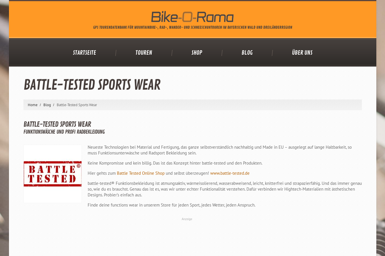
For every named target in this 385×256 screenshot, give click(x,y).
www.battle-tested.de (230, 173)
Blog (247, 53)
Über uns (302, 53)
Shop (196, 53)
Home (33, 104)
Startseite (84, 53)
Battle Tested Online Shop (141, 173)
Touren (143, 53)
